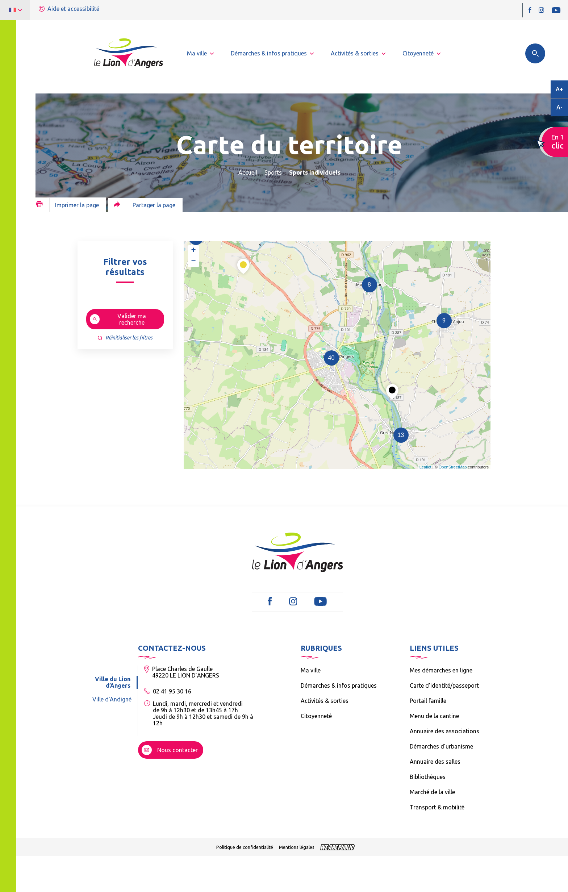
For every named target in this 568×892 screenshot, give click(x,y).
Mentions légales (296, 847)
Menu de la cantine (434, 716)
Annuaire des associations (444, 731)
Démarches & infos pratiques (339, 685)
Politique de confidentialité (244, 847)
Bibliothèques (428, 777)
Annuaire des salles (435, 761)
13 (401, 435)
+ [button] (193, 250)
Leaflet (425, 467)
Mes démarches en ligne (441, 670)
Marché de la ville (432, 792)
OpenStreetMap (453, 467)
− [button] (193, 261)
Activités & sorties (324, 700)
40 (331, 358)
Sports (273, 172)
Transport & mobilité (437, 807)
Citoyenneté (316, 716)
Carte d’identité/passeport (444, 685)
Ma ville (311, 670)
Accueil (247, 172)
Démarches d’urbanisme (441, 746)
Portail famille (428, 700)
